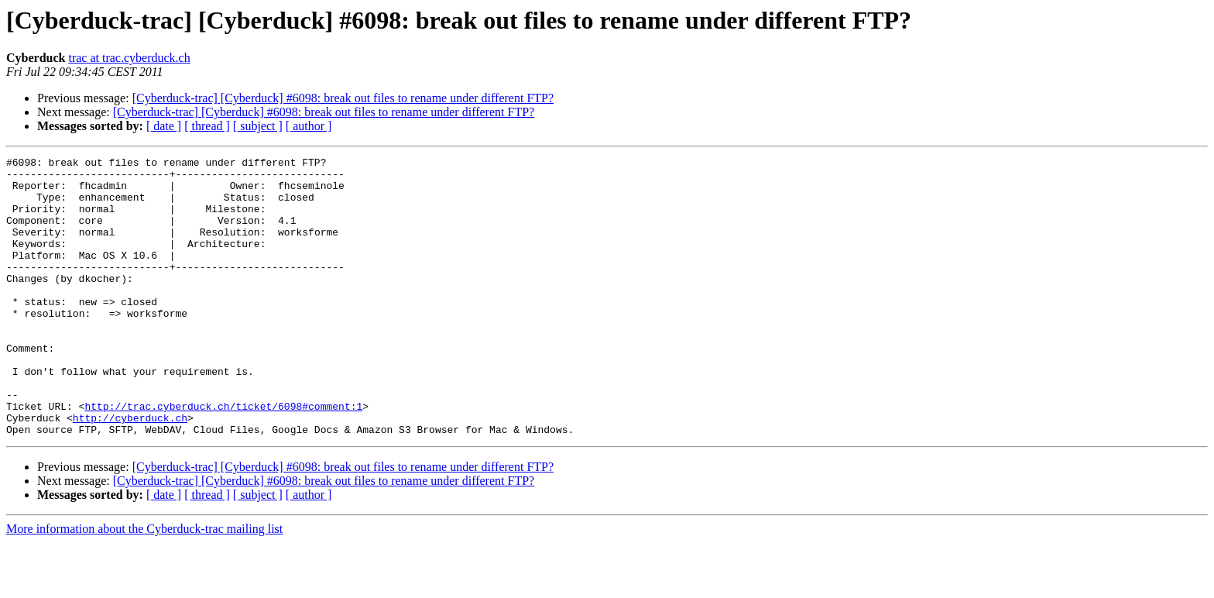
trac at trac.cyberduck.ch (129, 57)
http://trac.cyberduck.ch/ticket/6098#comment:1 (223, 457)
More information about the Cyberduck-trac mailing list (144, 584)
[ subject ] (258, 125)
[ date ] (163, 125)
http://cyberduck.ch (130, 471)
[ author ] (309, 125)
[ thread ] (207, 125)
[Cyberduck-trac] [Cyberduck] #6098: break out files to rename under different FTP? (343, 98)
